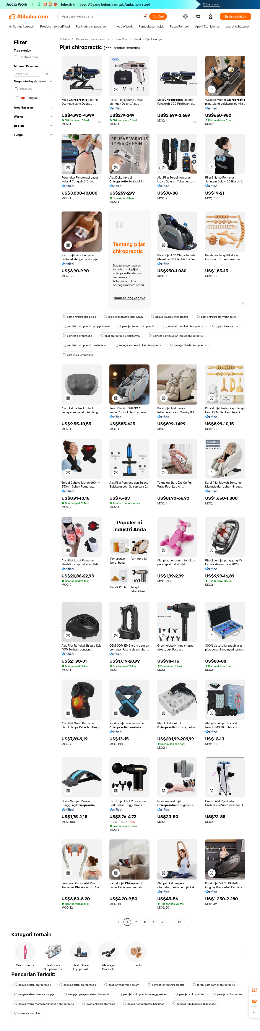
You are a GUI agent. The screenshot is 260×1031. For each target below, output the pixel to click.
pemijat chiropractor (190, 994)
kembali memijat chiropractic (183, 326)
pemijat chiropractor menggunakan (143, 994)
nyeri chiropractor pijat (98, 1004)
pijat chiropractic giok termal (120, 336)
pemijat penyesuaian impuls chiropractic (176, 336)
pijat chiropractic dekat (79, 317)
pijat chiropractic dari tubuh (123, 317)
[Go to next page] (188, 922)
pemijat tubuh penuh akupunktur (194, 1004)
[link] (254, 989)
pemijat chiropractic (77, 336)
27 (179, 922)
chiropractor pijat (27, 1013)
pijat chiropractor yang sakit (216, 317)
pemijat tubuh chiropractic (136, 326)
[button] (145, 16)
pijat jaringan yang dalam (121, 985)
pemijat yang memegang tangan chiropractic (44, 1004)
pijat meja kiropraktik (78, 355)
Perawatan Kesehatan (90, 39)
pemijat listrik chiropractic (188, 345)
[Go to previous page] (119, 922)
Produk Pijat (120, 39)
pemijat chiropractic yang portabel (86, 326)
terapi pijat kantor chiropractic (214, 985)
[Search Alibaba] (100, 16)
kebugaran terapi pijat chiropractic (138, 345)
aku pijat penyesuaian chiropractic (87, 994)
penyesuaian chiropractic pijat (35, 994)
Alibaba (65, 39)
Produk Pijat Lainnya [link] (148, 39)
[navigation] (33, 481)
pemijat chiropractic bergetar (143, 1004)
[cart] (198, 17)
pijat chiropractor (225, 326)
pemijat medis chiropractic (169, 317)
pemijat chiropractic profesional (84, 345)
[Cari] (158, 16)
